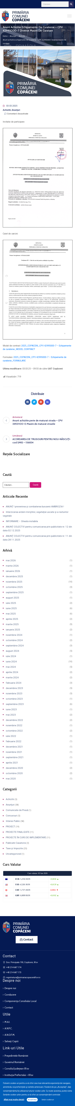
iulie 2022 (11, 736)
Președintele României (16, 1055)
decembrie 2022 (14, 720)
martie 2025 (12, 624)
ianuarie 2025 (13, 629)
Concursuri (11, 815)
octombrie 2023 (14, 698)
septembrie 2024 (15, 645)
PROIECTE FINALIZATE (17, 832)
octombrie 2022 (14, 730)
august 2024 (12, 650)
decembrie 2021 (14, 746)
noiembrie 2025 (14, 581)
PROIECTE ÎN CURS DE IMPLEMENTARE (26, 837)
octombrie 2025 (14, 587)
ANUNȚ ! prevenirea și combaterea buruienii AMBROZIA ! (35, 506)
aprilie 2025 (12, 619)
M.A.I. (7, 1022)
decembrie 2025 (14, 576)
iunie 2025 (11, 608)
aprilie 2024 (12, 672)
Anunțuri (13, 36)
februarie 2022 (13, 741)
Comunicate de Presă (17, 810)
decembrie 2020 (14, 768)
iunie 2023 (11, 709)
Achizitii (22, 36)
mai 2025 (11, 613)
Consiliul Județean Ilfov (17, 1068)
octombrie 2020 (14, 773)
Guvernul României (14, 1062)
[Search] (71, 4)
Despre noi (10, 988)
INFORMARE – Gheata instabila (22, 521)
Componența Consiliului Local (20, 1001)
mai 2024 (11, 666)
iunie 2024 (11, 661)
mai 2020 (11, 778)
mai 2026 (11, 560)
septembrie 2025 (15, 592)
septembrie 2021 (15, 757)
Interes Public (13, 821)
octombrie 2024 (14, 640)
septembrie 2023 (15, 704)
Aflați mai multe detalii (14, 1099)
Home (5, 36)
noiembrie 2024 (14, 635)
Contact (9, 1007)
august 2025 (12, 597)
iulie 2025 (11, 603)
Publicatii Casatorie (16, 842)
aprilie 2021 (12, 762)
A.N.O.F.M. (10, 1034)
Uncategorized (13, 853)
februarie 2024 (13, 682)
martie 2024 (12, 677)
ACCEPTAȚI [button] (32, 1100)
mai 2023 (11, 714)
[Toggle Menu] (69, 16)
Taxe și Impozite (14, 848)
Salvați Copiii (11, 1041)
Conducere (10, 994)
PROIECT (10, 826)
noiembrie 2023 (14, 693)
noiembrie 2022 (14, 725)
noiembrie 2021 (14, 752)
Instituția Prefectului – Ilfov (19, 1075)
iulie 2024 (11, 656)
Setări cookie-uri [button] (48, 1100)
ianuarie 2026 (13, 571)
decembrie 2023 (14, 688)
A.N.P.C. (8, 1028)
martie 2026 (12, 565)
